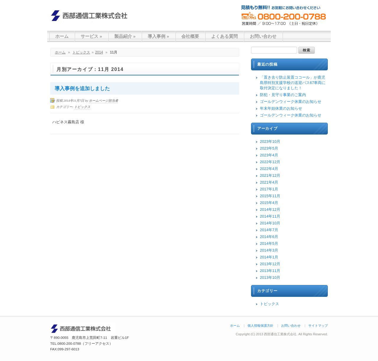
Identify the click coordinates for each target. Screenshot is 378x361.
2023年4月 (269, 155)
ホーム (62, 36)
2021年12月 (270, 175)
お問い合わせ (263, 36)
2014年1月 (269, 257)
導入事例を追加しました (82, 88)
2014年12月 (270, 209)
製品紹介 (125, 36)
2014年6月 (269, 236)
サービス (91, 36)
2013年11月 (270, 270)
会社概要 (190, 36)
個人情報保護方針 (260, 325)
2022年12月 (270, 162)
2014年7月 (269, 230)
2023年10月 (270, 141)
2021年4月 (269, 182)
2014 (99, 52)
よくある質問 (224, 36)
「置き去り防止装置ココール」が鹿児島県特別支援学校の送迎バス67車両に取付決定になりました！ (292, 82)
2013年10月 (270, 277)
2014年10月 (270, 223)
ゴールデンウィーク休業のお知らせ (290, 101)
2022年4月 (269, 168)
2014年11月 (270, 216)
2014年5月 (269, 243)
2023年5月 (269, 148)
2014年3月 (269, 250)
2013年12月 (270, 264)
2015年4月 (269, 202)
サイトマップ (318, 325)
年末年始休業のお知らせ (281, 108)
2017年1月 (269, 189)
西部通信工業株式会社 (91, 15)
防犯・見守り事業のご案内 (283, 95)
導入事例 (158, 36)
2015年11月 (270, 196)
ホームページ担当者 (103, 100)
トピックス (81, 52)
